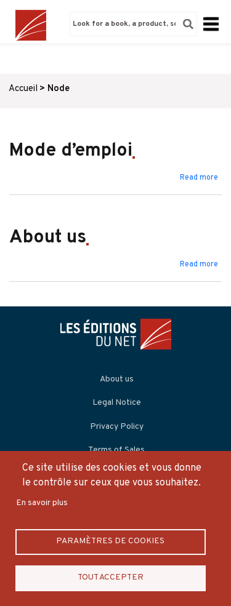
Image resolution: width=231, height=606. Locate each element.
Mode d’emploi (70, 151)
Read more (199, 178)
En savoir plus (42, 503)
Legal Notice (116, 402)
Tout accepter (111, 577)
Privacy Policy (117, 426)
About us (47, 237)
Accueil (23, 89)
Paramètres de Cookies (110, 541)
